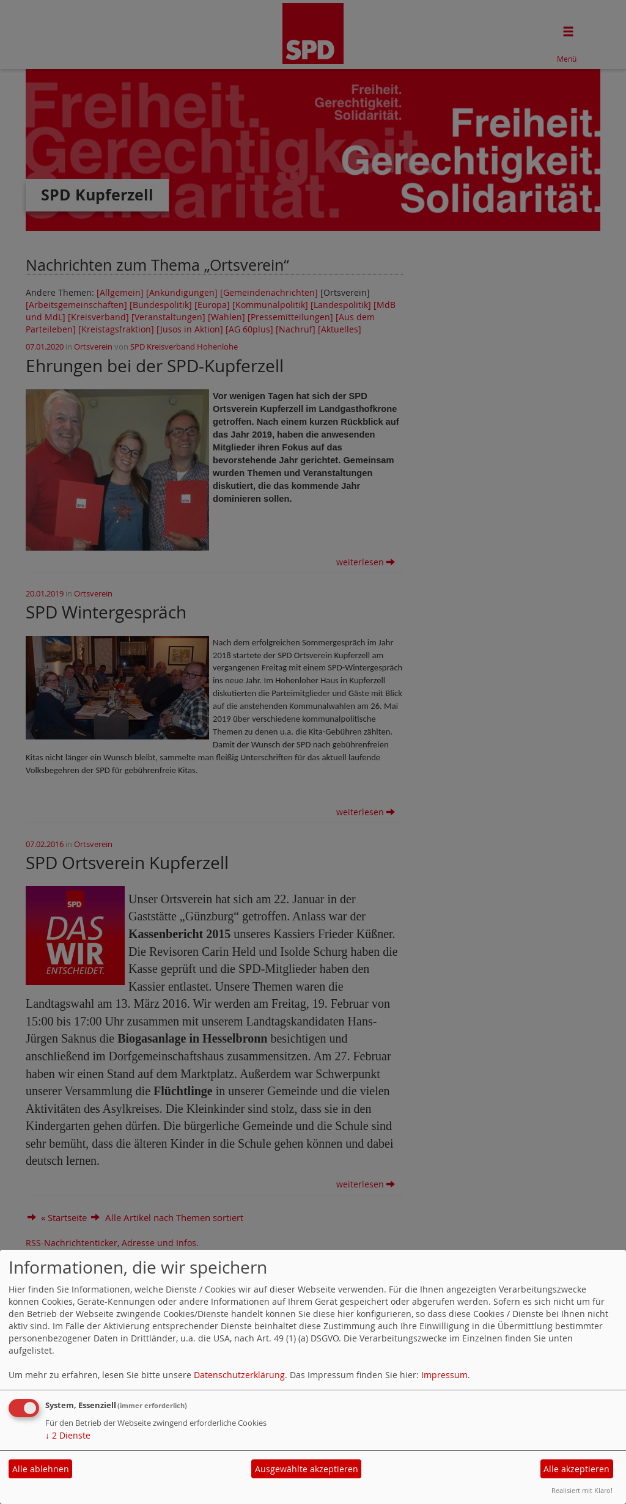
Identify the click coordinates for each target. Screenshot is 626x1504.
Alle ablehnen (40, 1469)
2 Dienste (67, 1435)
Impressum (444, 1375)
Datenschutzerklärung (239, 1375)
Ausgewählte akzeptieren (306, 1469)
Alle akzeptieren (576, 1469)
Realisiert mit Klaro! (582, 1490)
